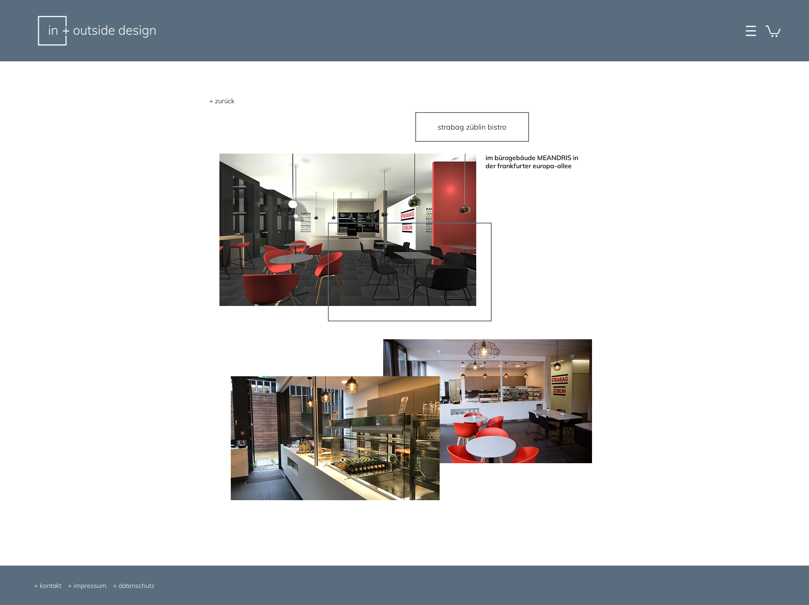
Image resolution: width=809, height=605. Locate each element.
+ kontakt (47, 585)
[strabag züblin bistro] (472, 127)
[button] (773, 30)
